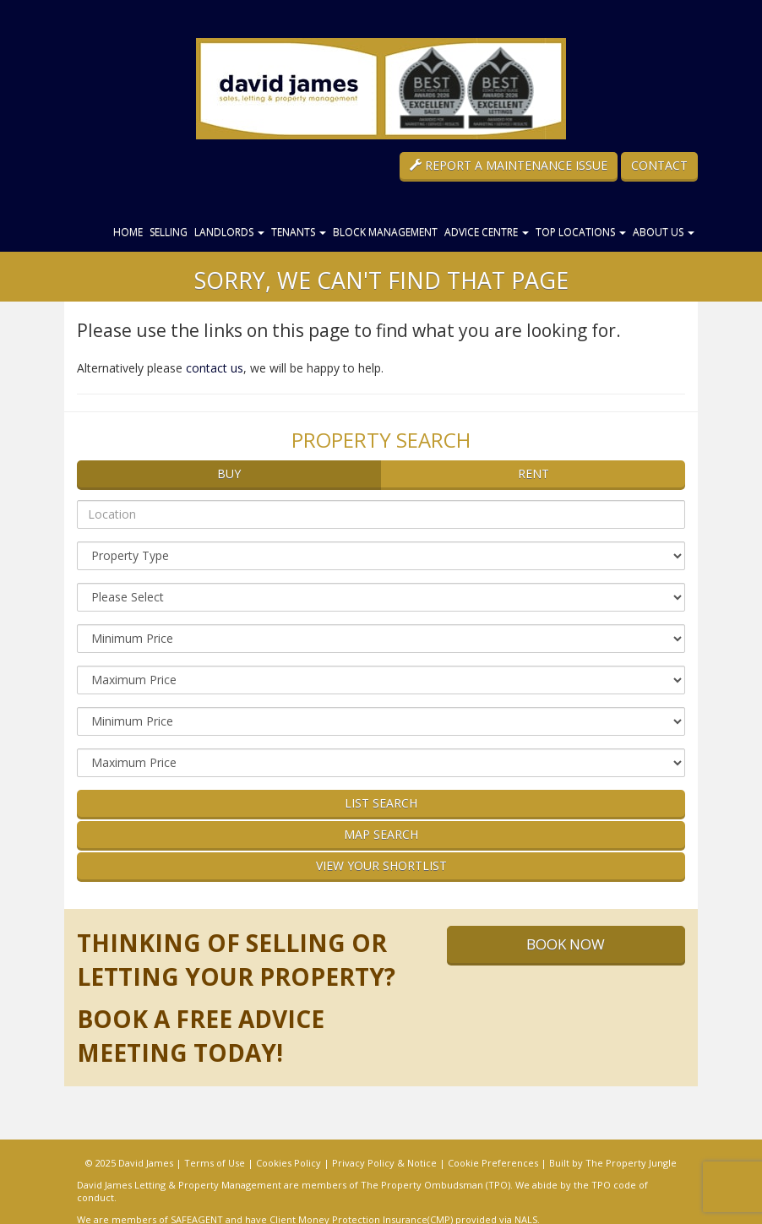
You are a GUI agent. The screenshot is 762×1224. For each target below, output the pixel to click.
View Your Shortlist (381, 865)
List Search (381, 803)
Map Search (381, 834)
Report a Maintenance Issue (508, 165)
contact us (214, 368)
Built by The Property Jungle (613, 1162)
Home (128, 232)
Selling (169, 232)
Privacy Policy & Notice (384, 1162)
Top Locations (581, 232)
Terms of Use (214, 1162)
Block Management (385, 232)
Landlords (229, 232)
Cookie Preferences (493, 1162)
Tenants (298, 232)
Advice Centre (486, 232)
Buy (229, 473)
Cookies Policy (288, 1162)
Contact (659, 165)
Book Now (565, 944)
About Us (663, 232)
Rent (533, 473)
